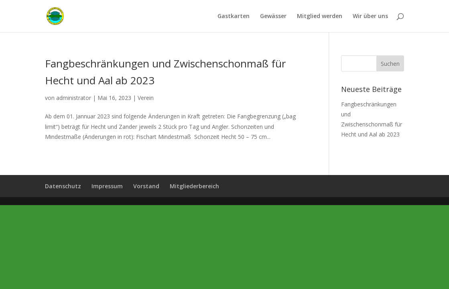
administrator (73, 98)
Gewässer (273, 16)
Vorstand (146, 186)
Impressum (107, 186)
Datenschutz (63, 186)
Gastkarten (233, 16)
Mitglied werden (319, 16)
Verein (146, 98)
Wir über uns (370, 16)
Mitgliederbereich (194, 186)
